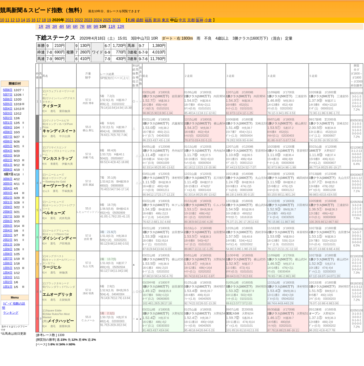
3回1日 (7, 202)
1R (40, 27)
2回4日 (7, 230)
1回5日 (7, 268)
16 (33, 20)
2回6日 (7, 221)
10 (2, 20)
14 (23, 20)
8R (89, 27)
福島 (148, 20)
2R (47, 27)
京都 (191, 20)
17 (39, 20)
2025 (107, 20)
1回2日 (7, 282)
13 (18, 20)
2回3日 (7, 235)
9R (96, 27)
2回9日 (7, 207)
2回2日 (7, 240)
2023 (88, 20)
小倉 (208, 20)
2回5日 (7, 226)
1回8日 (7, 254)
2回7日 (7, 216)
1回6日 (7, 263)
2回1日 (7, 244)
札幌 (131, 20)
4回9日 (7, 127)
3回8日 (7, 169)
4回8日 (7, 132)
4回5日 (7, 146)
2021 (69, 20)
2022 (79, 20)
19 (49, 20)
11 (7, 20)
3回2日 (7, 197)
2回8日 (7, 211)
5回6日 (7, 99)
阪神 (199, 20)
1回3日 (7, 277)
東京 (165, 20)
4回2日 (7, 160)
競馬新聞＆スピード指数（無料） (42, 10)
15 (28, 20)
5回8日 (7, 90)
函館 (139, 20)
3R (54, 27)
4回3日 (7, 155)
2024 (98, 20)
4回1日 (7, 165)
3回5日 (7, 183)
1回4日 (7, 272)
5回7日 (7, 94)
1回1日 (7, 286)
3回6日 (7, 179)
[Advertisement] (15, 52)
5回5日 (7, 104)
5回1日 (7, 122)
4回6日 (7, 141)
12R (120, 27)
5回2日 (7, 118)
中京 (182, 20)
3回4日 (7, 188)
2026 (116, 20)
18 (44, 20)
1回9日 (7, 249)
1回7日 (7, 258)
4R (61, 27)
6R (75, 27)
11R (111, 27)
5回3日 (7, 113)
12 (13, 20)
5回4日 (7, 108)
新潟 (157, 20)
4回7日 (7, 136)
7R (82, 27)
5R (68, 27)
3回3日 (7, 193)
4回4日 (7, 151)
